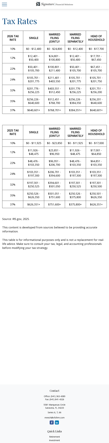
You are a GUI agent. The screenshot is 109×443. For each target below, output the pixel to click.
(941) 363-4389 (58, 396)
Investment (54, 440)
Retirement (54, 436)
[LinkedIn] (57, 422)
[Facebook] (52, 422)
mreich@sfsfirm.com (55, 417)
